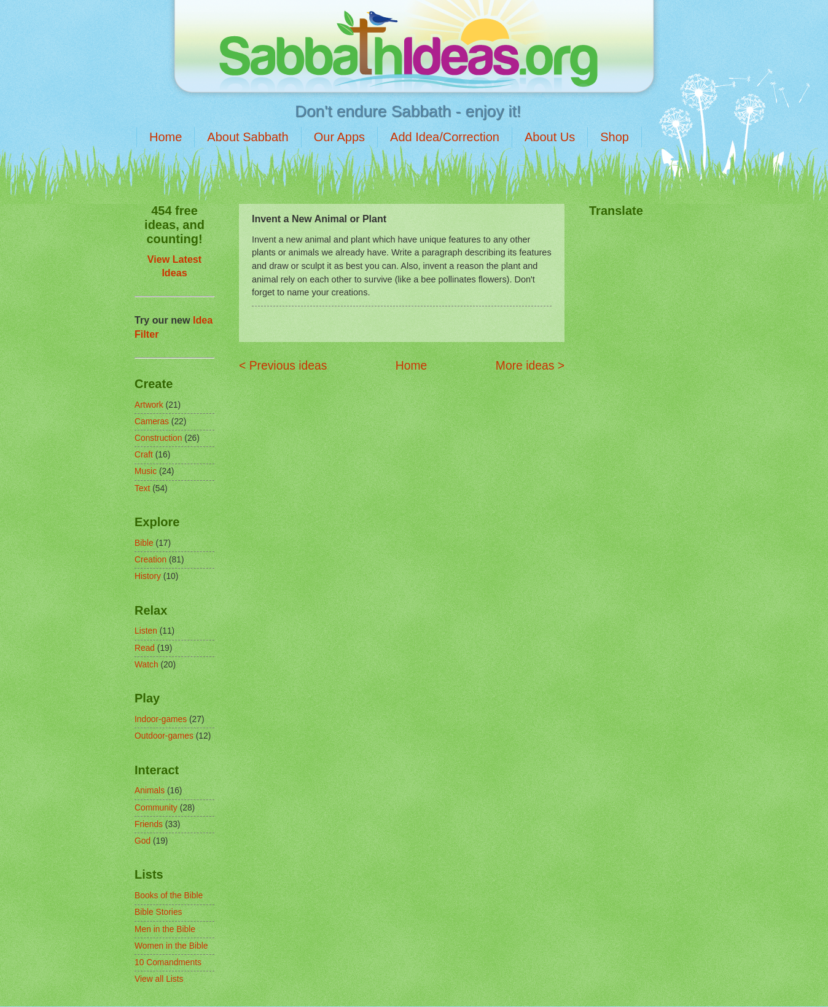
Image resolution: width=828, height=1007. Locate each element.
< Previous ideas (283, 365)
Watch (146, 664)
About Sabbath (247, 137)
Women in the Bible (171, 946)
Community (156, 807)
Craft (144, 454)
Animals (150, 790)
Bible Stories (158, 912)
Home (165, 137)
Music (146, 471)
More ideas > (530, 365)
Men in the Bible (165, 929)
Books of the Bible (169, 895)
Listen (146, 631)
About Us (550, 137)
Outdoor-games (164, 736)
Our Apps (339, 137)
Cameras (152, 421)
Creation (150, 559)
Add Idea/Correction (444, 137)
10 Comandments (168, 962)
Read (145, 648)
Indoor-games (161, 719)
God (142, 841)
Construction (158, 438)
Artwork (149, 405)
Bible (144, 543)
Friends (149, 824)
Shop (614, 137)
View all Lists (159, 979)
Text (142, 488)
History (148, 576)
